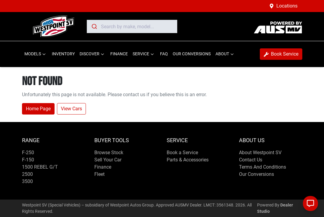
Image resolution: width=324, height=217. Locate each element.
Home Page (38, 109)
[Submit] (94, 26)
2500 (27, 174)
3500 (27, 181)
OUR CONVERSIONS (192, 54)
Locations (286, 6)
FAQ (164, 54)
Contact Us (250, 160)
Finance (102, 167)
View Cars (71, 109)
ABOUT (225, 54)
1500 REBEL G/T (40, 167)
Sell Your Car (107, 160)
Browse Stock (108, 152)
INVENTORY (63, 54)
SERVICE (144, 54)
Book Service (281, 54)
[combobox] (132, 26)
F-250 (28, 152)
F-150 (28, 160)
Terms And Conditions (262, 167)
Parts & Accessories (188, 160)
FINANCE (119, 54)
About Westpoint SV (260, 152)
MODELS (35, 54)
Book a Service (182, 152)
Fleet (99, 174)
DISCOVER (92, 54)
